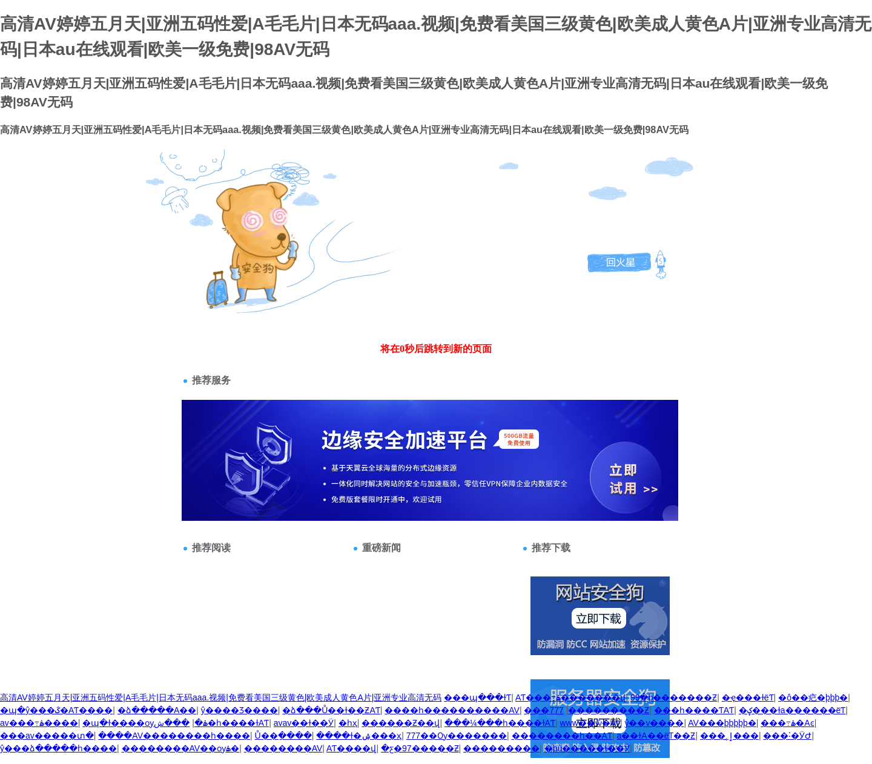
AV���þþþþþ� (722, 723)
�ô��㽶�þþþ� (813, 697)
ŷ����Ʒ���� (239, 710)
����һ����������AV (452, 710)
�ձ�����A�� (156, 710)
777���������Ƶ (599, 710)
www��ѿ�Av (589, 723)
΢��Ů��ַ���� (283, 735)
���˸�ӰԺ (787, 735)
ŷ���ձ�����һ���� (58, 748)
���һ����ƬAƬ (694, 710)
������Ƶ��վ (401, 723)
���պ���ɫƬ (477, 697)
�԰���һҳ (348, 723)
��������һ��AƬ (562, 735)
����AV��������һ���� (174, 735)
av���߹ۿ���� (39, 723)
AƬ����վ (351, 748)
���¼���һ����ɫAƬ (499, 723)
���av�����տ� (47, 735)
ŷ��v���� (654, 723)
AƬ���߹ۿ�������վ (570, 697)
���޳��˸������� (536, 710)
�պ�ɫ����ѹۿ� (145, 723)
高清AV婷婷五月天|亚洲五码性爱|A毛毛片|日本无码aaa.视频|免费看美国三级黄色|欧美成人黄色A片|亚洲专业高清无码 (220, 697)
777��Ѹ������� (456, 735)
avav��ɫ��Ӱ (304, 723)
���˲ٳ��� (729, 735)
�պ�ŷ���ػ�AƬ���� (56, 710)
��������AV (283, 748)
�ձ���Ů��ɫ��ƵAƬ (331, 710)
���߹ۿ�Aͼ (787, 723)
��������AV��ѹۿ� (181, 748)
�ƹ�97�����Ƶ (420, 748)
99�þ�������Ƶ (673, 697)
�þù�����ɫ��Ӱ (587, 748)
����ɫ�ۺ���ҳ (358, 735)
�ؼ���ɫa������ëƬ (792, 710)
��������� (501, 748)
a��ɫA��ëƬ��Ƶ (655, 735)
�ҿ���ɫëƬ (748, 697)
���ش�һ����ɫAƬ (211, 723)
